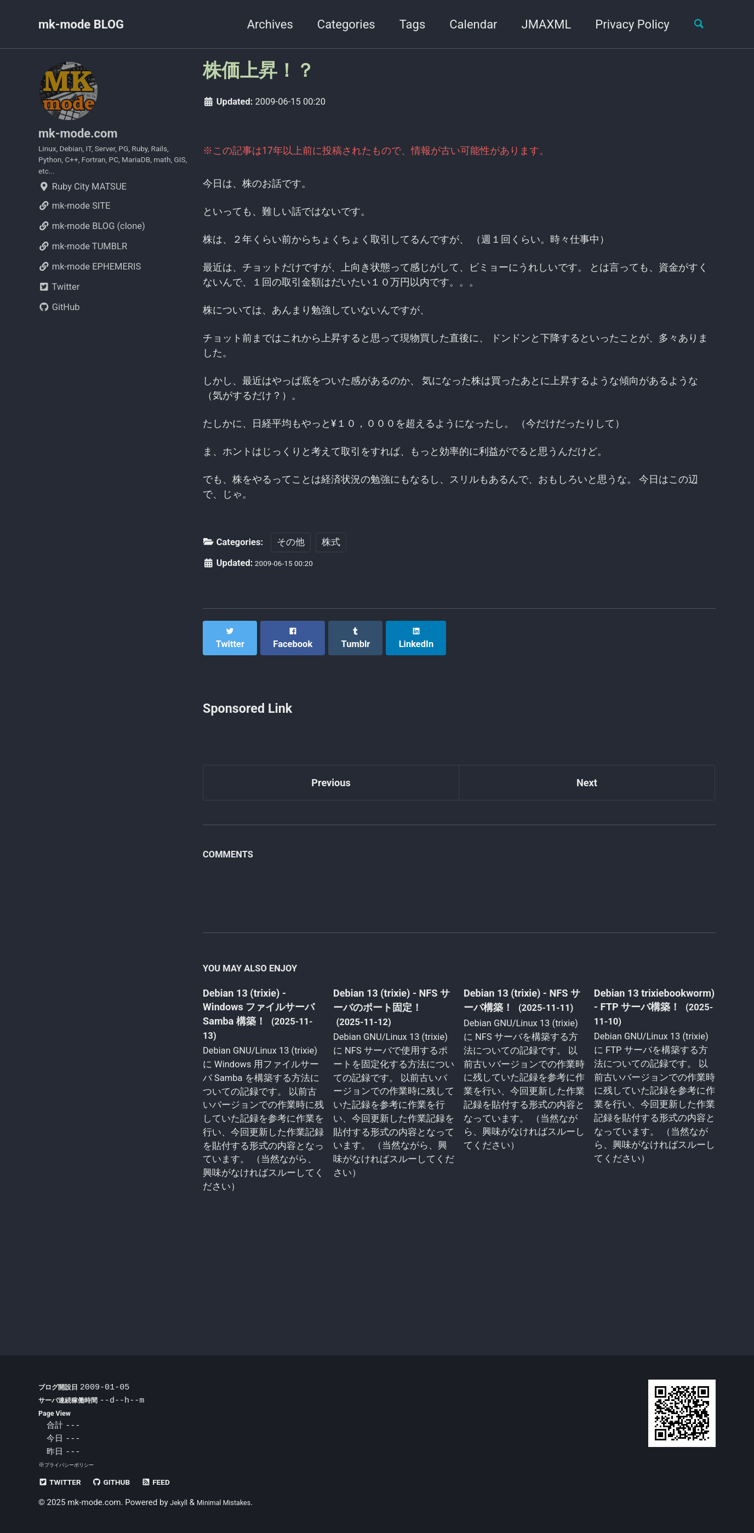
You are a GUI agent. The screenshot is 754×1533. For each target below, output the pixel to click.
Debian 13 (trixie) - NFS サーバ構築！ (514, 1085)
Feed (175, 1482)
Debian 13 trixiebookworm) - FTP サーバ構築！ (643, 1092)
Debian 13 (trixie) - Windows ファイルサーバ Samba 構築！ (260, 1093)
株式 (331, 631)
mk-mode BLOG (81, 24)
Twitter (58, 305)
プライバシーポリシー (74, 1464)
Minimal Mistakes (233, 1502)
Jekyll (180, 1502)
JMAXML (538, 24)
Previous (331, 864)
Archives (261, 24)
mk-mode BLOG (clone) (91, 244)
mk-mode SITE (74, 224)
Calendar (465, 24)
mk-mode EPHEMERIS (89, 284)
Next (586, 864)
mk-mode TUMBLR (82, 264)
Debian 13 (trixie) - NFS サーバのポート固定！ (389, 1093)
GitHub (59, 325)
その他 (291, 631)
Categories (338, 24)
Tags (404, 24)
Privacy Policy (624, 24)
